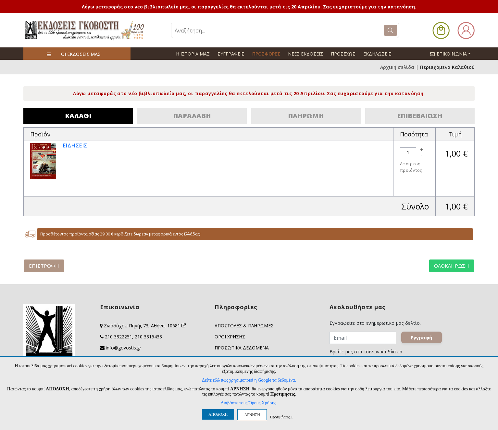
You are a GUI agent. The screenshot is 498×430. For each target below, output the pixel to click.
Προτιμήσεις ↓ (281, 417)
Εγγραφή (421, 337)
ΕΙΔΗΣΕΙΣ (75, 145)
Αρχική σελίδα (397, 67)
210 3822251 (118, 337)
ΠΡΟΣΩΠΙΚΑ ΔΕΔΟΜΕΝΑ (242, 348)
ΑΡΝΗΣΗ (252, 414)
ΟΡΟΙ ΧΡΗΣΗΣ (230, 337)
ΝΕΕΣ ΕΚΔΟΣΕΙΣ (305, 54)
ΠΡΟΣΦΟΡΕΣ (266, 54)
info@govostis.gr (123, 348)
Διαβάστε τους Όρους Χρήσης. (249, 402)
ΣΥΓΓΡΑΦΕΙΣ (231, 54)
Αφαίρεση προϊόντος (411, 167)
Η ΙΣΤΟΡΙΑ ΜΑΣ (193, 54)
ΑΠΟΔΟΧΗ (218, 414)
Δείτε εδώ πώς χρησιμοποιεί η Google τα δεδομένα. (249, 380)
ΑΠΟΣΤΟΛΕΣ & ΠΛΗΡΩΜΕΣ (244, 325)
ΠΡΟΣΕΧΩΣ (343, 54)
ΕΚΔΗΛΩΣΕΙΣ (377, 54)
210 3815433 (148, 337)
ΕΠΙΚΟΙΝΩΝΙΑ (453, 53)
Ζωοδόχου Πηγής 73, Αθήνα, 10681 (145, 325)
